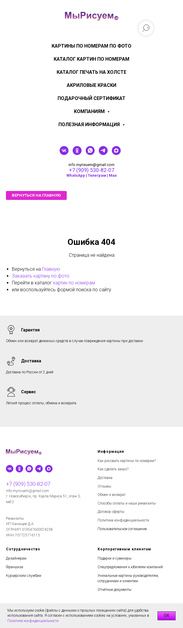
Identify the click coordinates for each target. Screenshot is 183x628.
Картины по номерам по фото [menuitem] (91, 46)
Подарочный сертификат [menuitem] (91, 98)
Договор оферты (111, 512)
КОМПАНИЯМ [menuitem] (90, 111)
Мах (113, 175)
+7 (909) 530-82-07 (91, 170)
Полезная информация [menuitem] (89, 124)
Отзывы (104, 486)
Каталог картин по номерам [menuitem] (91, 59)
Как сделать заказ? (113, 469)
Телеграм (97, 175)
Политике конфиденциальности (33, 621)
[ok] (77, 153)
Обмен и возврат (111, 495)
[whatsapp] (90, 153)
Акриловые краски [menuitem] (91, 85)
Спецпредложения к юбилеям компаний (130, 567)
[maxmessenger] (116, 153)
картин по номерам (74, 283)
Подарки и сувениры (114, 558)
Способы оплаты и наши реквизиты (127, 503)
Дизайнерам (16, 558)
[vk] (64, 153)
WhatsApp (75, 175)
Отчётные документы (114, 590)
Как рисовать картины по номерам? (127, 461)
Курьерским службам (23, 576)
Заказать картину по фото (40, 276)
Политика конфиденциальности (123, 520)
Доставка (105, 478)
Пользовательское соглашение (122, 529)
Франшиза (14, 567)
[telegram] (103, 153)
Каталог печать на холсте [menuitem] (91, 72)
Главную (51, 269)
